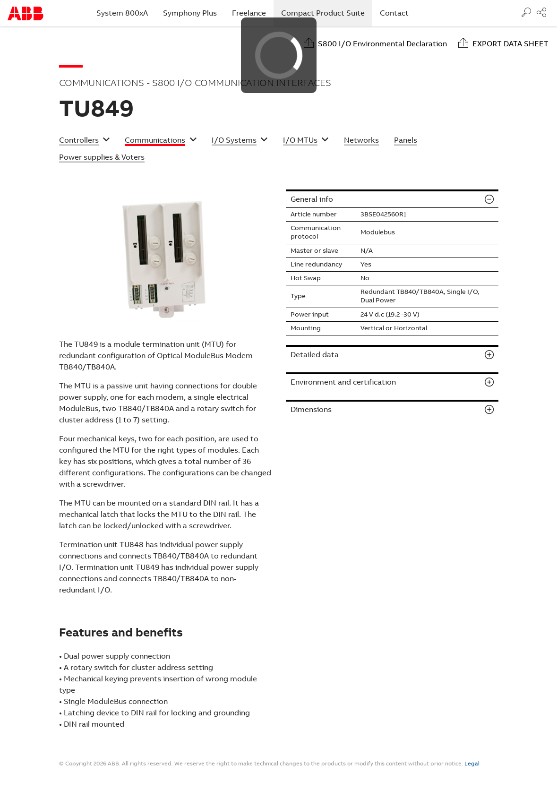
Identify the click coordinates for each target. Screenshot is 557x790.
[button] (84, 141)
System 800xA (122, 13)
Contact (394, 13)
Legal (472, 763)
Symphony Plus (190, 13)
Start (25, 13)
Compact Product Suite (326, 13)
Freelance (249, 13)
